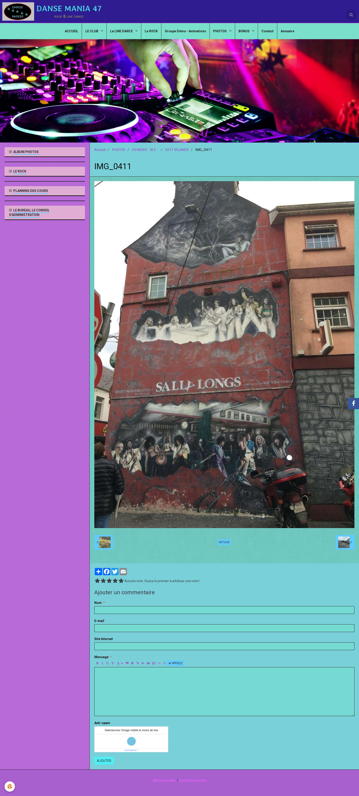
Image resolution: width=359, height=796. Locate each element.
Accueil (100, 150)
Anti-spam (102, 723)
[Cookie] (10, 786)
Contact (267, 31)
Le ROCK (151, 31)
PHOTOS (220, 31)
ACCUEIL (71, 31)
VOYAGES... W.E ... (145, 150)
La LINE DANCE (121, 31)
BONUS (244, 31)
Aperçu (175, 663)
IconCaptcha (130, 750)
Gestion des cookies (192, 780)
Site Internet (103, 639)
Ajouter (104, 761)
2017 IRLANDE (177, 150)
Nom (98, 603)
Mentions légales (164, 780)
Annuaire (287, 31)
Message (101, 657)
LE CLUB (92, 31)
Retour (224, 542)
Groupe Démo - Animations (185, 31)
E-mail (99, 621)
